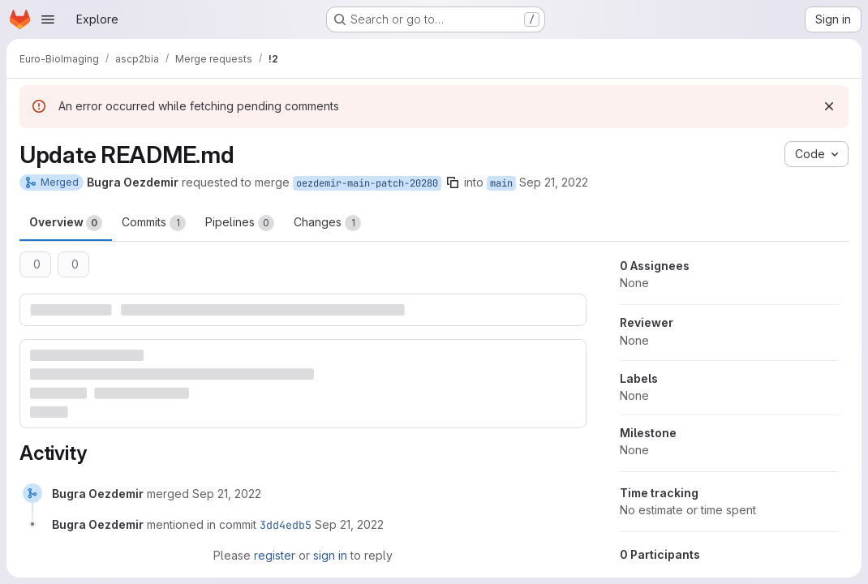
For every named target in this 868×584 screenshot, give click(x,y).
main (501, 183)
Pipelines (239, 223)
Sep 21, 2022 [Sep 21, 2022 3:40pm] (553, 182)
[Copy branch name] (452, 182)
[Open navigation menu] (48, 19)
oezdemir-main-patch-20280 (367, 183)
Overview (65, 223)
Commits (154, 223)
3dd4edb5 (286, 524)
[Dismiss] (829, 106)
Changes (327, 223)
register (274, 555)
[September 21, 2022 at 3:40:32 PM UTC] (226, 493)
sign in (330, 555)
